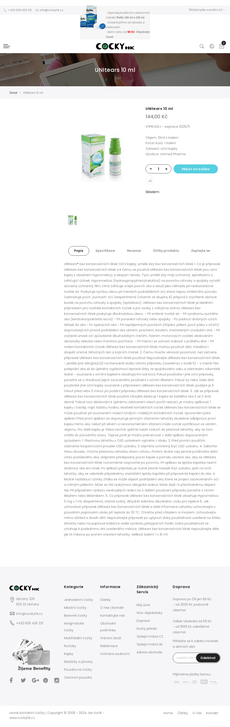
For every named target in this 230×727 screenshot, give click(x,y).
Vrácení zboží (110, 638)
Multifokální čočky (78, 638)
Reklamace (109, 646)
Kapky (68, 654)
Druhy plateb (147, 628)
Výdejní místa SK (150, 644)
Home (168, 713)
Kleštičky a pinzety (78, 661)
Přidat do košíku (196, 169)
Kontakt (212, 713)
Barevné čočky (75, 615)
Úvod (13, 93)
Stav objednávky (149, 613)
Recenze (134, 250)
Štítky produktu (166, 250)
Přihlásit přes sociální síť (207, 10)
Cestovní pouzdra (78, 677)
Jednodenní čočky (78, 600)
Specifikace (105, 250)
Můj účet (143, 605)
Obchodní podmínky (108, 626)
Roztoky (70, 646)
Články (105, 600)
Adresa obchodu (149, 652)
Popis (78, 250)
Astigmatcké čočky (74, 626)
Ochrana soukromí (115, 654)
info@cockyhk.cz (29, 613)
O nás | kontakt (112, 607)
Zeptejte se (200, 250)
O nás (197, 713)
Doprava (143, 620)
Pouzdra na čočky (78, 669)
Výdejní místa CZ (150, 636)
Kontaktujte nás (112, 615)
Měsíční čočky (75, 607)
